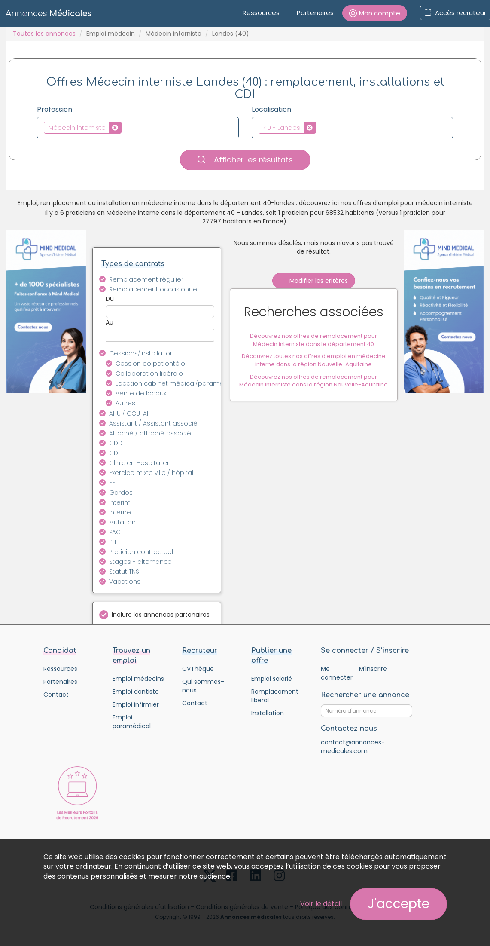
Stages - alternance (140, 561)
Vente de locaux (141, 393)
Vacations (124, 581)
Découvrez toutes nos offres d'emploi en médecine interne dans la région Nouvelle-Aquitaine (314, 361)
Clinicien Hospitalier (139, 463)
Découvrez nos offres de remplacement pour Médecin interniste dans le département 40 (313, 341)
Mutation (122, 522)
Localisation (271, 109)
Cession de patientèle (150, 363)
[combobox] (138, 127)
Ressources (261, 12)
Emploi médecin (110, 33)
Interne (120, 512)
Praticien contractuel (141, 552)
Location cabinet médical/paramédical (170, 383)
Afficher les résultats (245, 159)
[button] (374, 13)
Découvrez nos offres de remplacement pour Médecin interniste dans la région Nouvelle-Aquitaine (313, 381)
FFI (112, 482)
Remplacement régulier (146, 279)
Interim (120, 502)
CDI (114, 453)
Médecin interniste (173, 33)
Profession (54, 109)
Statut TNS (124, 571)
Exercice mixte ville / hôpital (151, 472)
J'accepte (398, 904)
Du (110, 298)
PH (112, 542)
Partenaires (315, 12)
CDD (115, 443)
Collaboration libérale (149, 373)
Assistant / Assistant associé (153, 423)
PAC (115, 532)
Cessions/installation (141, 353)
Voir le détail (321, 904)
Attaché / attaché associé (150, 433)
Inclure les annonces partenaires (161, 614)
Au (109, 322)
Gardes (121, 492)
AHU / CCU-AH (130, 413)
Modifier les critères (314, 280)
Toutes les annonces (44, 33)
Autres (125, 403)
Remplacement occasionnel (153, 289)
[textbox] (126, 127)
